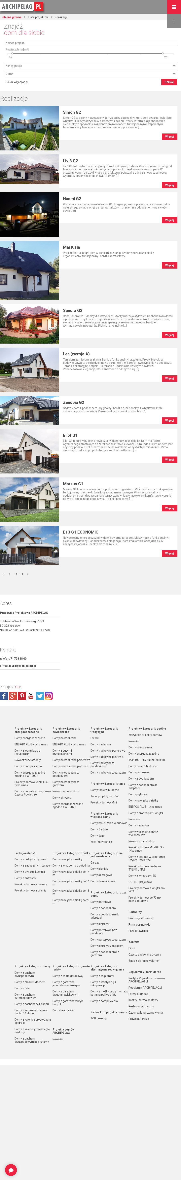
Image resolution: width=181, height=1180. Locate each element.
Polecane (134, 819)
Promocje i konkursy (141, 918)
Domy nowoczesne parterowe (71, 760)
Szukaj (169, 82)
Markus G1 (73, 483)
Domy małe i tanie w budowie (108, 823)
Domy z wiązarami (102, 975)
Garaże (94, 862)
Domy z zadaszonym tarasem (34, 865)
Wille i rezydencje (101, 841)
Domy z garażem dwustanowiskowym (65, 993)
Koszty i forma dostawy (143, 1000)
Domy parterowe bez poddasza (103, 931)
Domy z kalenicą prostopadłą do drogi (33, 1021)
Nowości (58, 1039)
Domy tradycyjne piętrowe (106, 756)
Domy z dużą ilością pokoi (31, 859)
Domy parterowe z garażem (108, 939)
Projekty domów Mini (103, 802)
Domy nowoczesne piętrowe (70, 766)
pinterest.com (22, 696)
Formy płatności (138, 993)
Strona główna (11, 17)
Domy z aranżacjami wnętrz (145, 813)
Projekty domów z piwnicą (31, 884)
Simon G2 (72, 112)
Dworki (94, 738)
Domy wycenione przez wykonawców (143, 833)
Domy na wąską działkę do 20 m (71, 901)
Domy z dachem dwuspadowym (25, 974)
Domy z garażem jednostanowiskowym (66, 983)
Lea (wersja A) (76, 354)
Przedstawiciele (138, 930)
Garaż (9, 73)
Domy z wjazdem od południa (71, 865)
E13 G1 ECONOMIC (80, 532)
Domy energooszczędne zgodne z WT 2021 (30, 774)
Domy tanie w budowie (104, 790)
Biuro (131, 948)
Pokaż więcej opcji (17, 82)
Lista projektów (37, 17)
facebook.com (4, 696)
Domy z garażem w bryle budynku (68, 1002)
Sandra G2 (72, 310)
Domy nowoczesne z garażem (66, 783)
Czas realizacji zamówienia (145, 1012)
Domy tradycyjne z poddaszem (102, 764)
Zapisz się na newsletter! (144, 960)
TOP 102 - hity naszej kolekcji (146, 759)
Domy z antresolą (26, 878)
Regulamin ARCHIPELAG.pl (145, 987)
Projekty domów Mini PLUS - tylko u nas (32, 783)
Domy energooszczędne (30, 738)
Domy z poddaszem (103, 908)
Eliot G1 (70, 435)
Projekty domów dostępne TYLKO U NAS (144, 868)
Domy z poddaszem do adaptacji (105, 916)
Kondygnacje (14, 65)
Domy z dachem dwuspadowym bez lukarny (32, 1040)
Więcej (169, 136)
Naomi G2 (72, 198)
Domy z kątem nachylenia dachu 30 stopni (31, 1012)
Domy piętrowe (99, 923)
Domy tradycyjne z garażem (108, 772)
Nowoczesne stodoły (28, 760)
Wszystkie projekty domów (145, 734)
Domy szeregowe (101, 875)
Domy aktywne (62, 797)
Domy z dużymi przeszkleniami (62, 752)
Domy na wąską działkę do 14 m (71, 873)
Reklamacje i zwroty (141, 1006)
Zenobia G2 (73, 402)
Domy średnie (99, 829)
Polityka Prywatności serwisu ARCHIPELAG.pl (146, 980)
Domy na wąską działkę (67, 859)
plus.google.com (13, 696)
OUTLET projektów (140, 882)
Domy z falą (22, 988)
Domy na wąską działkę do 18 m (71, 892)
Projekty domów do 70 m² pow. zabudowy (144, 899)
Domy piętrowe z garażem (107, 945)
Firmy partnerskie (139, 924)
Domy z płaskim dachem (30, 982)
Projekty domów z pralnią (30, 890)
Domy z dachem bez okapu (32, 1004)
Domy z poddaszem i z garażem (104, 953)
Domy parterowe (101, 901)
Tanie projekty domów (104, 796)
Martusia (71, 247)
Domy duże (97, 835)
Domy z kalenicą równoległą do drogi (32, 1031)
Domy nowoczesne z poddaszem (66, 774)
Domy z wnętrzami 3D (142, 875)
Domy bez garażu (64, 1010)
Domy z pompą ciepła (28, 766)
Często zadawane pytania (144, 954)
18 (15, 574)
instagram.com (49, 696)
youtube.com (31, 696)
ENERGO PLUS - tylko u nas (31, 744)
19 (21, 574)
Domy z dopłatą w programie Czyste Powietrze (33, 793)
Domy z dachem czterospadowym (26, 996)
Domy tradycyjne (101, 744)
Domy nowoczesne (65, 738)
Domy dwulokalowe (102, 881)
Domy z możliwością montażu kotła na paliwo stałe (109, 993)
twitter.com (40, 696)
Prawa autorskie (138, 1018)
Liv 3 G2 (70, 160)
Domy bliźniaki (99, 868)
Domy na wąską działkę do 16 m (71, 883)
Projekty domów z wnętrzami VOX (146, 889)
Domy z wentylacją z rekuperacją (27, 752)
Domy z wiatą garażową (68, 975)
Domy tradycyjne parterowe (107, 750)
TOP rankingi (98, 1018)
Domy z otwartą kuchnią (30, 871)
